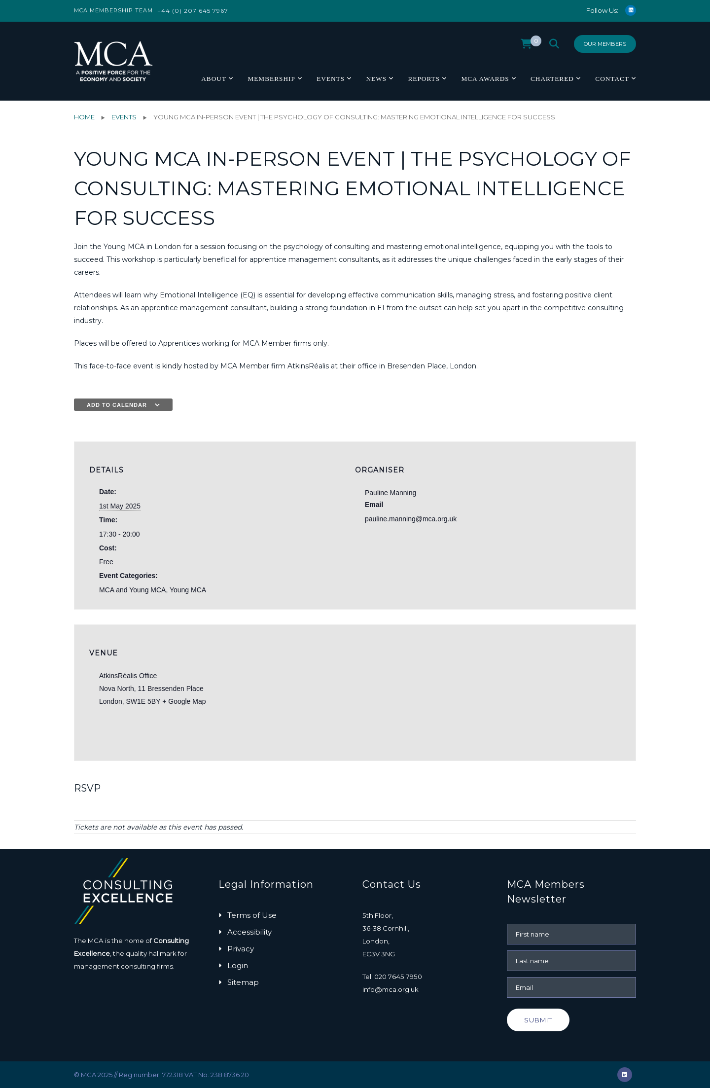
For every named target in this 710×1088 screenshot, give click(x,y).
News (376, 78)
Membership (271, 78)
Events (331, 78)
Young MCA (188, 590)
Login (237, 965)
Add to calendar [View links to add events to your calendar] (117, 405)
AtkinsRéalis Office (128, 676)
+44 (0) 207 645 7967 (192, 10)
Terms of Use (252, 915)
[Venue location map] (569, 693)
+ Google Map (184, 701)
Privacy (240, 948)
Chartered (552, 78)
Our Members (605, 43)
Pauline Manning (390, 493)
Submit (538, 1020)
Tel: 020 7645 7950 (392, 976)
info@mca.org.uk (390, 989)
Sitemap (243, 982)
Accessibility (249, 932)
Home (84, 117)
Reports (424, 78)
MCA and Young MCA (132, 590)
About (213, 78)
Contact (612, 78)
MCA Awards (485, 78)
